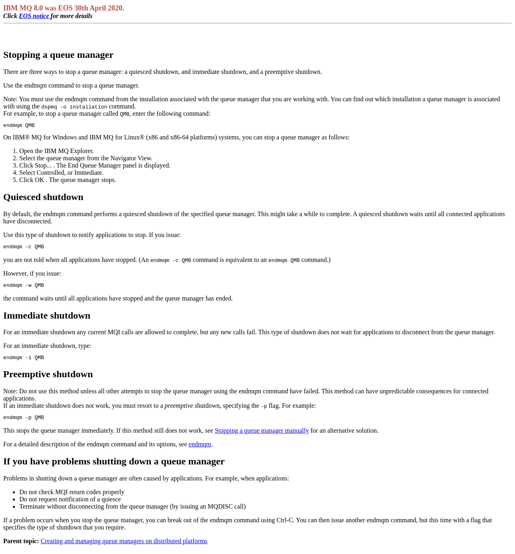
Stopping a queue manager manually (262, 436)
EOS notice (35, 15)
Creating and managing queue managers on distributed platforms (124, 547)
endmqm (200, 450)
